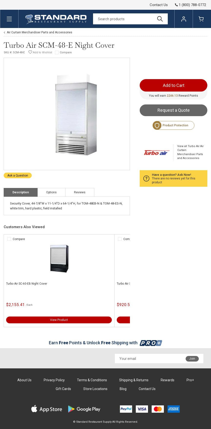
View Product (59, 320)
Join (192, 358)
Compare (66, 52)
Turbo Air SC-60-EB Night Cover (26, 283)
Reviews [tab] (79, 192)
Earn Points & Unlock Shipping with (105, 342)
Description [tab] (20, 192)
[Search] (130, 18)
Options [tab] (51, 192)
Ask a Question (17, 175)
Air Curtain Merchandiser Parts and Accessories (39, 32)
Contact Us (159, 5)
